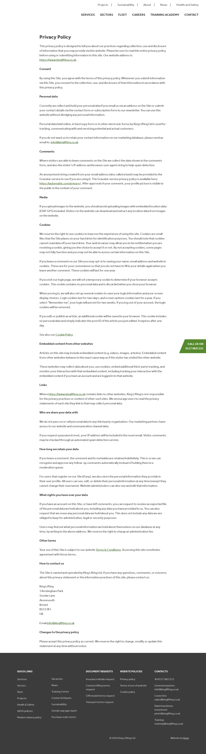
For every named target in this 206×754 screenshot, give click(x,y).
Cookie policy (127, 691)
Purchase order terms (64, 717)
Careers (138, 15)
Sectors (106, 15)
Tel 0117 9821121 (164, 679)
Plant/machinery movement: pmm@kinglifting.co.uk (167, 709)
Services (88, 15)
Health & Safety (25, 704)
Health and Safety (187, 5)
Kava (186, 738)
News (163, 5)
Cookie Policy (64, 334)
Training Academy (164, 15)
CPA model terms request (100, 695)
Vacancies (57, 678)
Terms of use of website (133, 685)
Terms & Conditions (108, 550)
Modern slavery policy (29, 717)
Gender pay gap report (64, 710)
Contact (191, 15)
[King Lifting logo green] (23, 20)
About (147, 5)
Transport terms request (100, 702)
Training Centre (60, 691)
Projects (103, 5)
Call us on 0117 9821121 (194, 346)
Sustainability (125, 5)
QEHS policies (25, 710)
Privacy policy (127, 679)
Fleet (122, 15)
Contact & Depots (61, 697)
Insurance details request (100, 679)
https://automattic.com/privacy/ (60, 183)
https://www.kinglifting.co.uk (57, 60)
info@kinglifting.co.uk (64, 142)
